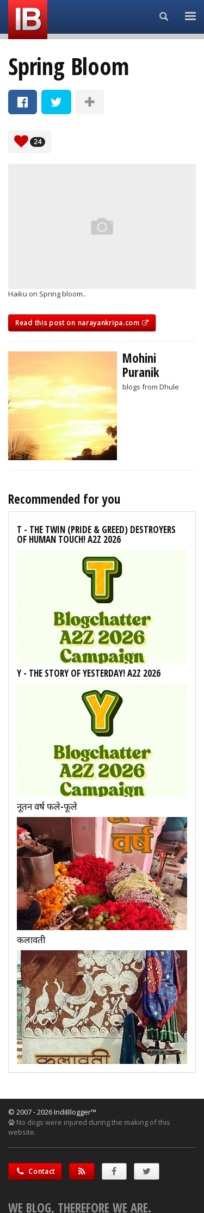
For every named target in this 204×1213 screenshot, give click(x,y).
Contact (35, 1171)
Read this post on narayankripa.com (82, 322)
